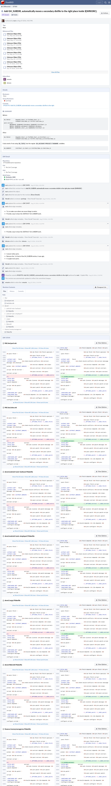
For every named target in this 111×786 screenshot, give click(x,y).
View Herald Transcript (35, 198)
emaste (9, 79)
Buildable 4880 (11, 177)
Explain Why (84, 275)
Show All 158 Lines (30, 402)
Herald (7, 198)
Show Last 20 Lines (42, 402)
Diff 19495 (26, 185)
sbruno (9, 83)
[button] (109, 2)
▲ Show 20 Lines (18, 402)
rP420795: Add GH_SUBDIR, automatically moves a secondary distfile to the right (28, 105)
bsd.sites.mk (10, 303)
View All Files (55, 72)
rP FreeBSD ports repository (12, 162)
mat (14, 21)
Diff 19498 (26, 223)
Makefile (11, 311)
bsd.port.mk (10, 300)
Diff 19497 (26, 203)
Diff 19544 (26, 245)
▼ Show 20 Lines (44, 348)
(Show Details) (35, 194)
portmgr (8, 101)
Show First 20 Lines (18, 348)
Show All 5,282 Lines (31, 348)
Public (15, 15)
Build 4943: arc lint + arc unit (15, 179)
